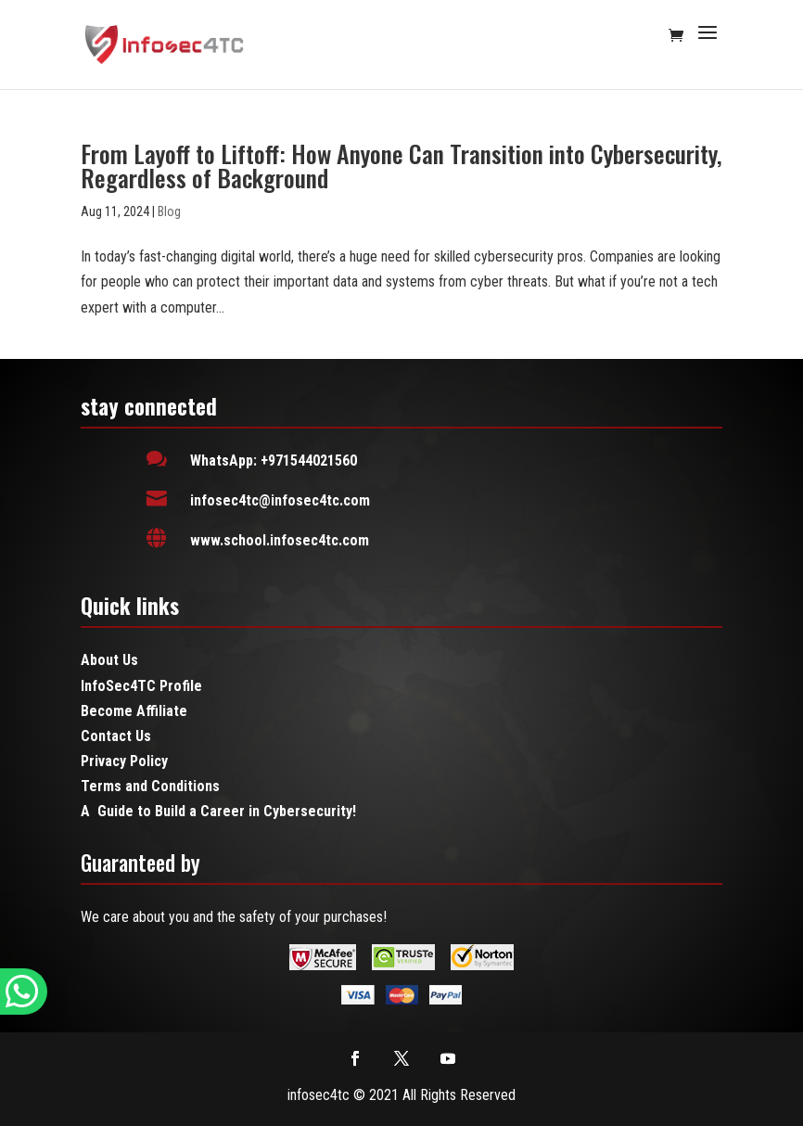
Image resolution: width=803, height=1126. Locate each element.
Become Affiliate (134, 711)
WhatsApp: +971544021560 (273, 460)
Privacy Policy (124, 761)
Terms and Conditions (150, 786)
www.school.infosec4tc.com (279, 540)
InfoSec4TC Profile (141, 686)
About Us (109, 660)
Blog (169, 211)
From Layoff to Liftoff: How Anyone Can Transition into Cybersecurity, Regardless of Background (401, 165)
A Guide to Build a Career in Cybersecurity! (218, 811)
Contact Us (116, 736)
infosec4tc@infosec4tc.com (280, 500)
